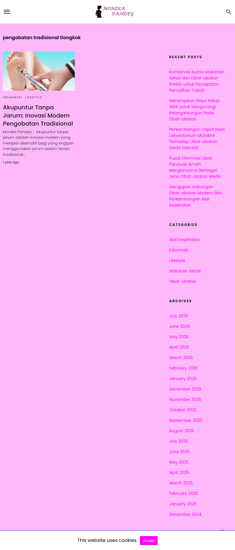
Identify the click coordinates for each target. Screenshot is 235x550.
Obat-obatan (182, 281)
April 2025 (179, 472)
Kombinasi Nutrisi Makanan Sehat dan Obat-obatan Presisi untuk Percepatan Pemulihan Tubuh (196, 81)
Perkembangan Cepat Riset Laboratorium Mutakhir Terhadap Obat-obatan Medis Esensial (197, 138)
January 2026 (183, 378)
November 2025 (185, 399)
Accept (149, 540)
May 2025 (179, 462)
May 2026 (179, 337)
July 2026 (178, 316)
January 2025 (183, 504)
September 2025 (186, 420)
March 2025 (181, 483)
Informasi (12, 97)
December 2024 (185, 514)
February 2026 (183, 368)
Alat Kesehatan (184, 240)
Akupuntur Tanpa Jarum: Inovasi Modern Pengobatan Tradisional (38, 115)
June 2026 (179, 326)
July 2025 (178, 441)
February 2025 (183, 493)
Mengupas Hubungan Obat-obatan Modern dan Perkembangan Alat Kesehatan (195, 196)
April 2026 (179, 347)
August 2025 (181, 431)
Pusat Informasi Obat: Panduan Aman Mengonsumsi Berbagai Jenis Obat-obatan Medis (195, 167)
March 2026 (181, 358)
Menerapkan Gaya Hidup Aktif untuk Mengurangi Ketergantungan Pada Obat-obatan (194, 110)
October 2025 (182, 410)
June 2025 (179, 452)
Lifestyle (33, 97)
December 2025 (185, 389)
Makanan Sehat (185, 271)
